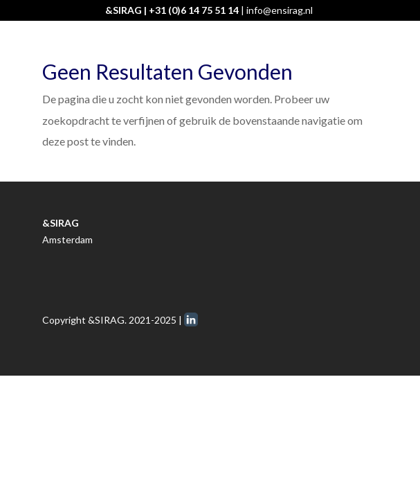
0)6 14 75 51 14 (205, 10)
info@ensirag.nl (279, 10)
